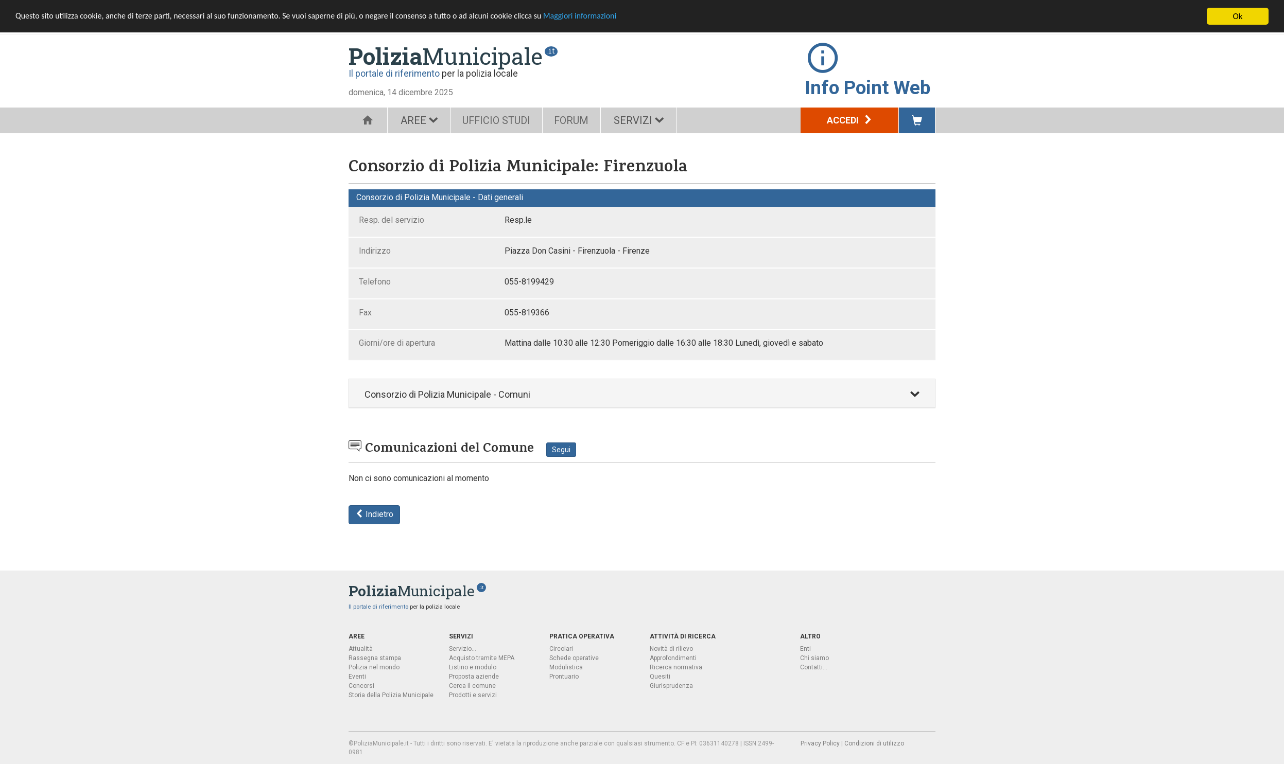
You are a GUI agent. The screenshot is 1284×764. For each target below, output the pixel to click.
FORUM (576, 120)
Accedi (850, 120)
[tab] (642, 393)
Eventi (357, 676)
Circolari (561, 648)
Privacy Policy (820, 743)
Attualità (361, 648)
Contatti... (813, 666)
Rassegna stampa (375, 657)
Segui (561, 450)
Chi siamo (814, 657)
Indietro (374, 514)
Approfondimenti (673, 657)
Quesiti (660, 676)
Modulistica (566, 666)
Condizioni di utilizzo (874, 743)
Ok (1238, 16)
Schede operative (574, 657)
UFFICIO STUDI (498, 120)
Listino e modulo (472, 666)
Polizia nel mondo (374, 666)
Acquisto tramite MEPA (481, 657)
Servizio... (462, 648)
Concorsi (361, 685)
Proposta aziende (474, 676)
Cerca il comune (472, 685)
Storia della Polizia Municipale (391, 694)
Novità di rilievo (671, 648)
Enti (805, 648)
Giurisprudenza (671, 685)
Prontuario (564, 676)
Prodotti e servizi (473, 694)
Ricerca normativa (676, 666)
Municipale (446, 56)
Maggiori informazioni (618, 16)
